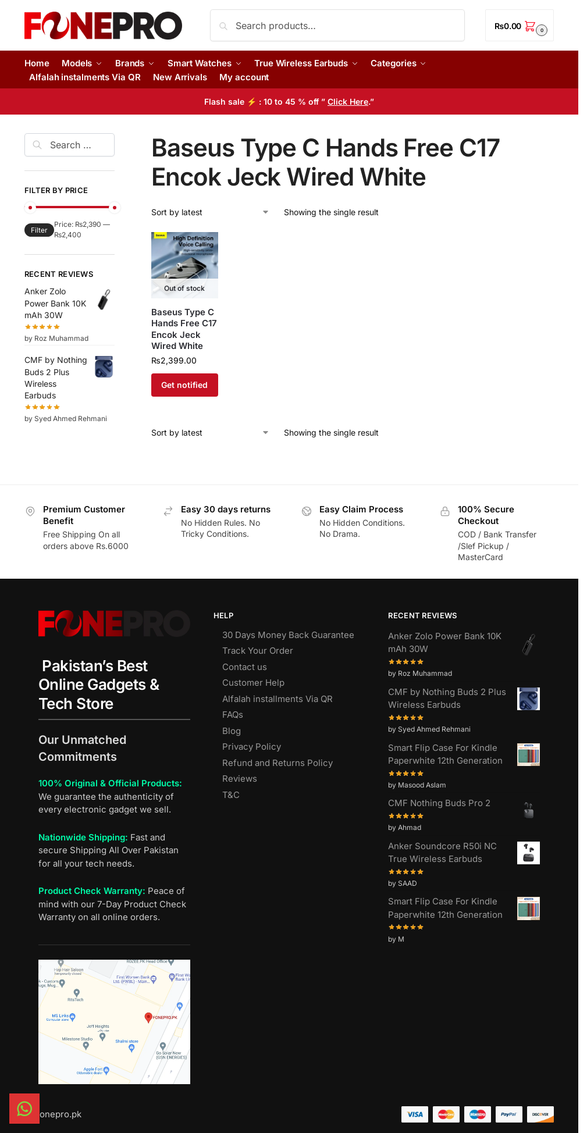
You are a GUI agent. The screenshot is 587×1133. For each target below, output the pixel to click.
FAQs (232, 714)
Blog (231, 730)
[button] (519, 25)
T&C (231, 794)
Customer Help (253, 682)
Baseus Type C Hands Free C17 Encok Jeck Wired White (184, 329)
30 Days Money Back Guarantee (288, 634)
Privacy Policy (251, 746)
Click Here (348, 101)
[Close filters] (118, 140)
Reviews (239, 778)
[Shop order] (210, 212)
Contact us (244, 666)
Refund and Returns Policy (277, 762)
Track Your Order (257, 650)
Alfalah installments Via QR (277, 698)
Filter (39, 230)
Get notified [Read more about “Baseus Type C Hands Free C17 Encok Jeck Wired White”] (184, 385)
